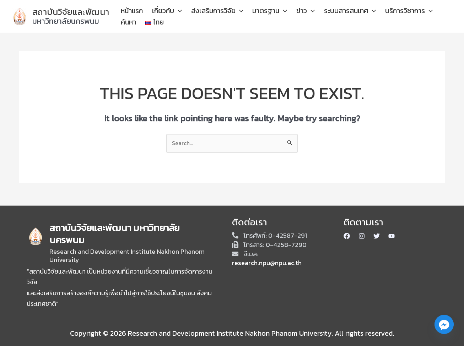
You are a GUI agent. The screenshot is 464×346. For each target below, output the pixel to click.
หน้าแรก (154, 16)
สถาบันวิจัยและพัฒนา (70, 12)
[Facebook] (347, 236)
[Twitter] (376, 236)
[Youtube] (391, 236)
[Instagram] (361, 236)
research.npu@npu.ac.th (267, 263)
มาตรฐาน (270, 16)
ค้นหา (422, 16)
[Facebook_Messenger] (444, 327)
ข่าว (299, 16)
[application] (193, 16)
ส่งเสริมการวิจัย (225, 16)
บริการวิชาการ (388, 16)
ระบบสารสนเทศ (337, 16)
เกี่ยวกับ (182, 16)
